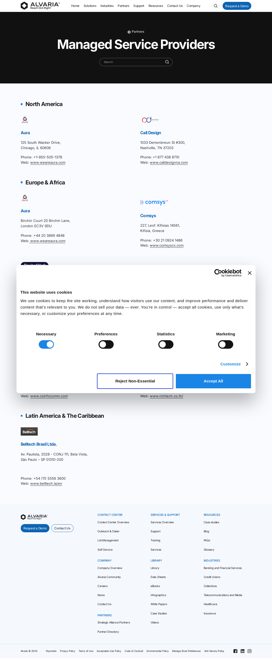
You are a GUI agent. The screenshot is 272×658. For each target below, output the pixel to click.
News (100, 595)
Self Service (104, 549)
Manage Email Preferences (186, 650)
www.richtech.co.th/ (166, 396)
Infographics (158, 595)
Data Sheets (158, 577)
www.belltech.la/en (46, 483)
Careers (102, 586)
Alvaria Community (109, 577)
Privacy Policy (67, 650)
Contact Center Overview (113, 522)
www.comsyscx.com (167, 245)
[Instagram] (249, 651)
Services (156, 549)
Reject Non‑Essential (135, 381)
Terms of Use (86, 650)
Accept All (213, 381)
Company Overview (109, 568)
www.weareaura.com (47, 162)
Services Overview (162, 522)
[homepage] (34, 517)
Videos (155, 622)
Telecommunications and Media (223, 595)
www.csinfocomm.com (49, 396)
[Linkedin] (242, 651)
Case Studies (159, 613)
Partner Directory (108, 632)
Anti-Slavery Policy (214, 650)
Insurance (210, 613)
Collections (210, 586)
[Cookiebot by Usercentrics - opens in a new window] (218, 273)
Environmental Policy (157, 650)
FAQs (207, 540)
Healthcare (210, 604)
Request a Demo (237, 6)
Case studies (211, 522)
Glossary (209, 549)
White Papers (159, 604)
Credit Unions (212, 577)
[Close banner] (250, 273)
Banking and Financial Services (223, 568)
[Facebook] (235, 651)
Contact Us (62, 528)
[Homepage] (40, 6)
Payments (51, 650)
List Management (107, 540)
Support (155, 531)
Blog (206, 531)
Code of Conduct (134, 650)
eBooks (155, 586)
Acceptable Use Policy (109, 650)
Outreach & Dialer (108, 531)
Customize (230, 364)
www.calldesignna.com (169, 162)
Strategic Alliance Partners (113, 622)
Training (155, 540)
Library (155, 568)
